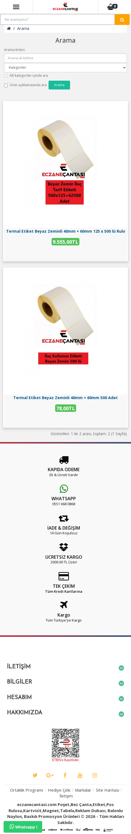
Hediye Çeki (59, 804)
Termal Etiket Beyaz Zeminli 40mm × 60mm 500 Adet (65, 397)
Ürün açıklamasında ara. (25, 85)
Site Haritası (107, 804)
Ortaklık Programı (26, 804)
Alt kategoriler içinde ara (26, 75)
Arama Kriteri (14, 49)
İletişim (66, 810)
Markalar (83, 804)
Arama (23, 28)
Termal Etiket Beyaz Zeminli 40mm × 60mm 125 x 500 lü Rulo (65, 231)
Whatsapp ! (23, 826)
